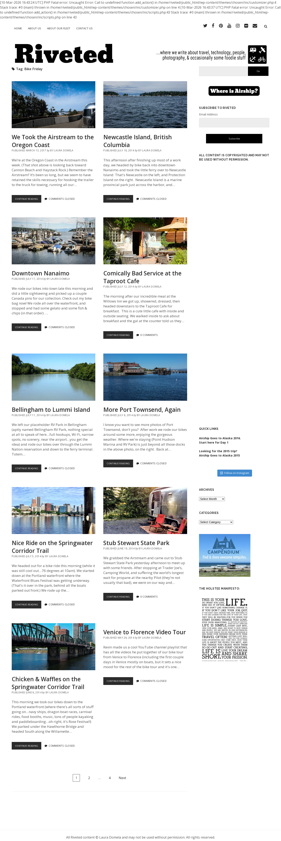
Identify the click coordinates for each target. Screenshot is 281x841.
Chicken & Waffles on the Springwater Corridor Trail (53, 643)
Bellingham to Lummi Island (53, 373)
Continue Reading (29, 196)
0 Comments (151, 331)
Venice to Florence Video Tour (144, 628)
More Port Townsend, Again (145, 373)
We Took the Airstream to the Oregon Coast (53, 101)
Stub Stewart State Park (145, 506)
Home (18, 28)
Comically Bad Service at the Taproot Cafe (145, 237)
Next (122, 774)
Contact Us (84, 28)
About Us (34, 28)
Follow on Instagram (234, 469)
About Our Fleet (58, 28)
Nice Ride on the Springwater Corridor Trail (53, 506)
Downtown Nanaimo (53, 237)
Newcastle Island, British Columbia (145, 101)
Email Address (208, 111)
